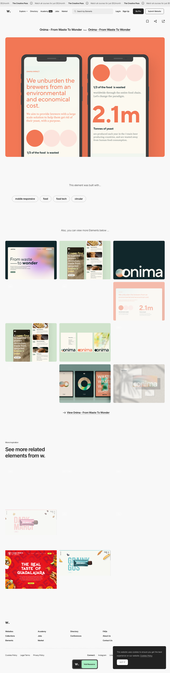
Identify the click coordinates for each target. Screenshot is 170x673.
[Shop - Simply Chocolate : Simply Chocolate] (31, 522)
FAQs (105, 631)
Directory (34, 11)
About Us (107, 636)
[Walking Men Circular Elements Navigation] (139, 528)
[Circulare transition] (85, 486)
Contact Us (107, 640)
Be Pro (138, 11)
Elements (9, 640)
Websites (9, 631)
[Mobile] (85, 260)
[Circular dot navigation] (85, 528)
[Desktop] (31, 260)
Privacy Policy (38, 655)
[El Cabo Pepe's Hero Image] (31, 569)
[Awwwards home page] (77, 664)
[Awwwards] (9, 11)
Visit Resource (89, 664)
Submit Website (154, 11)
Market (65, 11)
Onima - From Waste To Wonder (109, 29)
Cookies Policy (11, 655)
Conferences (75, 636)
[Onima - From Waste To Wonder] (139, 260)
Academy (46, 11)
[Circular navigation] (139, 485)
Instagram (102, 655)
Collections (10, 636)
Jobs (57, 11)
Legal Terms (25, 655)
